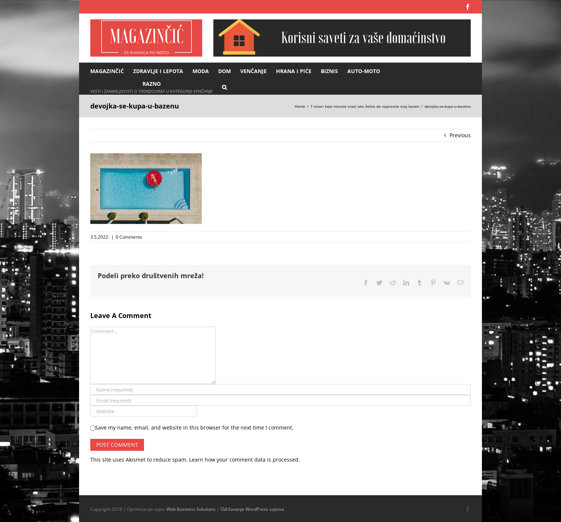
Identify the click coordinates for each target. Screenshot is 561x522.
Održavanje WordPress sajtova (252, 509)
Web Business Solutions (191, 509)
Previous (460, 135)
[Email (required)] (280, 400)
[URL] (143, 411)
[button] (224, 87)
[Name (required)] (280, 389)
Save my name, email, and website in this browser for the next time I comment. (194, 427)
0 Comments (129, 237)
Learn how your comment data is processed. (244, 459)
